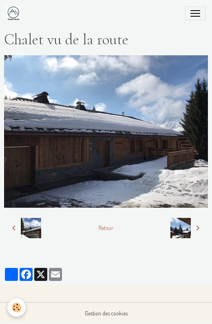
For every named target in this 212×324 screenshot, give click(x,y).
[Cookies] (16, 307)
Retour (106, 227)
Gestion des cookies (106, 313)
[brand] (15, 13)
